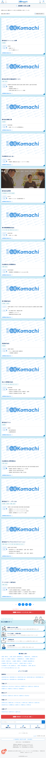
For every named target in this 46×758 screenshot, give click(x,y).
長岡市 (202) (4, 702)
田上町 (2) (27, 695)
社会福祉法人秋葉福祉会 (9, 264)
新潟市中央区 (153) (22, 677)
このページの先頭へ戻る (23, 733)
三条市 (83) (4, 695)
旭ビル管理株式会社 (7, 382)
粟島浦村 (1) (21, 688)
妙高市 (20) (11, 711)
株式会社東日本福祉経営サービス (11, 79)
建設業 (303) (27, 656)
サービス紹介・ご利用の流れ (14, 633)
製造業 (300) (34, 656)
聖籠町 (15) (4, 688)
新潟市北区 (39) (5, 677)
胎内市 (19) (36, 686)
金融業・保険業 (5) (17, 661)
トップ (34, 735)
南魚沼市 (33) (5, 704)
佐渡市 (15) (30, 686)
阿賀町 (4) (10, 688)
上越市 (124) (17, 711)
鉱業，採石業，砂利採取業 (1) (16, 656)
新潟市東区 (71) (13, 677)
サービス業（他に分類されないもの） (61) (10, 667)
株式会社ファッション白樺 (9, 40)
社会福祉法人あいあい (8, 156)
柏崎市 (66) (11, 702)
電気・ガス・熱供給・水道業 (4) (8, 658)
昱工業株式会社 (6, 301)
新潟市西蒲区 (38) (21, 679)
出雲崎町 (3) (11, 704)
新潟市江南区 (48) (31, 677)
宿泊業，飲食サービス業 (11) (26, 663)
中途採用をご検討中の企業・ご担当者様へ (23, 739)
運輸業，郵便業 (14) (30, 658)
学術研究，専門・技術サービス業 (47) (10, 663)
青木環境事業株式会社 (8, 227)
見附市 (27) (31, 702)
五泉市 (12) (17, 686)
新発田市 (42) (5, 686)
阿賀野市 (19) (24, 686)
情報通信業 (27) (21, 658)
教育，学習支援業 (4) (22, 665)
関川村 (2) (16, 688)
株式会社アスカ (6, 422)
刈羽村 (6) (29, 704)
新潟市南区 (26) (5, 679)
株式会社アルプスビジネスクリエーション (13, 542)
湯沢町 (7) (18, 704)
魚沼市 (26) (37, 702)
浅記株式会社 (5, 343)
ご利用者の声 (10, 639)
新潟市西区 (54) (13, 679)
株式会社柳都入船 (7, 119)
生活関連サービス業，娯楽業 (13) (9, 665)
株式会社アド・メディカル (9, 501)
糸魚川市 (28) (5, 711)
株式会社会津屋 (6, 191)
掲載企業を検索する (39, 13)
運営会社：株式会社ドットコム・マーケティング (23, 744)
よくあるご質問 (11, 645)
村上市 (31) (11, 686)
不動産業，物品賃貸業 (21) (28, 661)
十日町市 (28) (24, 702)
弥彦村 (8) (21, 695)
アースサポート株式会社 (9, 582)
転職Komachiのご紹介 (12, 627)
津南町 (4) (23, 704)
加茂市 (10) (10, 695)
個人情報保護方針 (26, 742)
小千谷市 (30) (17, 702)
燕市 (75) (16, 695)
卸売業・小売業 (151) (6, 661)
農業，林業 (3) (5, 656)
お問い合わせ (18, 742)
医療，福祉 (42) (32, 665)
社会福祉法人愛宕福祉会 (9, 461)
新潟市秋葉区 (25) (39, 677)
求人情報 (2, 2)
